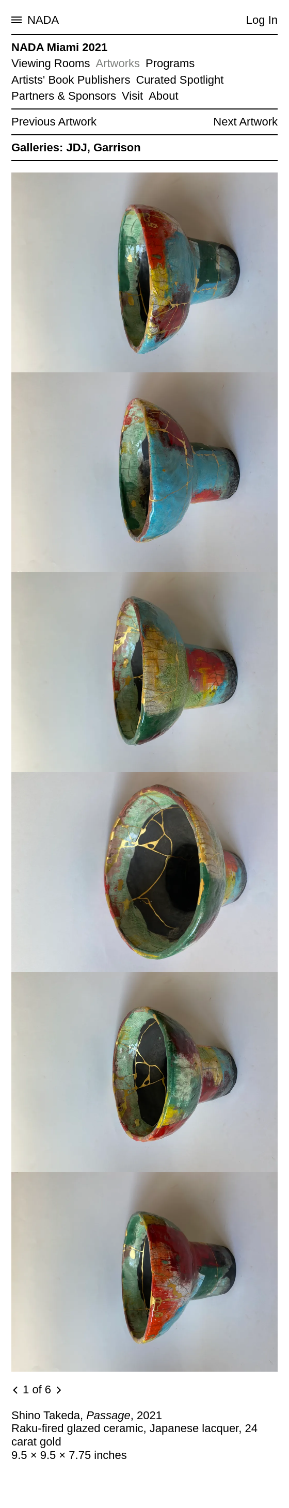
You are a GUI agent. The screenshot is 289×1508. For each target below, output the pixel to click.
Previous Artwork (54, 121)
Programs (170, 63)
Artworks (117, 63)
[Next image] (58, 1390)
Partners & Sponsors (63, 95)
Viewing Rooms (50, 63)
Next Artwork (245, 121)
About (164, 95)
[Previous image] (16, 1390)
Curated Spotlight (179, 79)
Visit (132, 95)
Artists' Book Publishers (70, 79)
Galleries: (37, 147)
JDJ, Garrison (103, 147)
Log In (262, 19)
